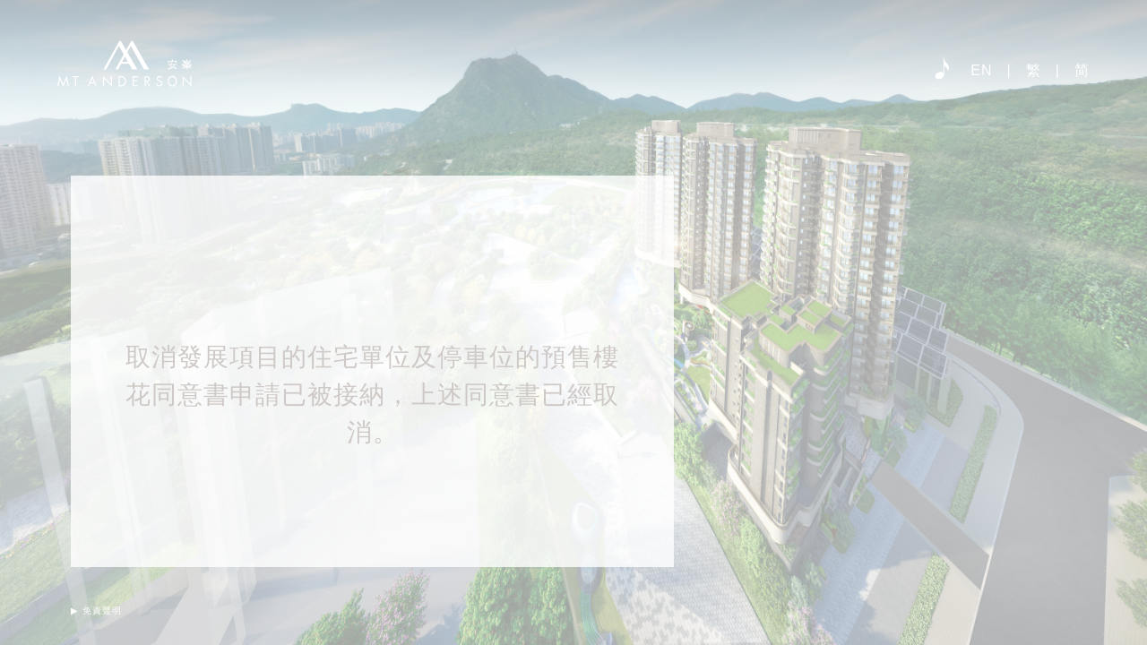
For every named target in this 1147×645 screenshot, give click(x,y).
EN (981, 70)
